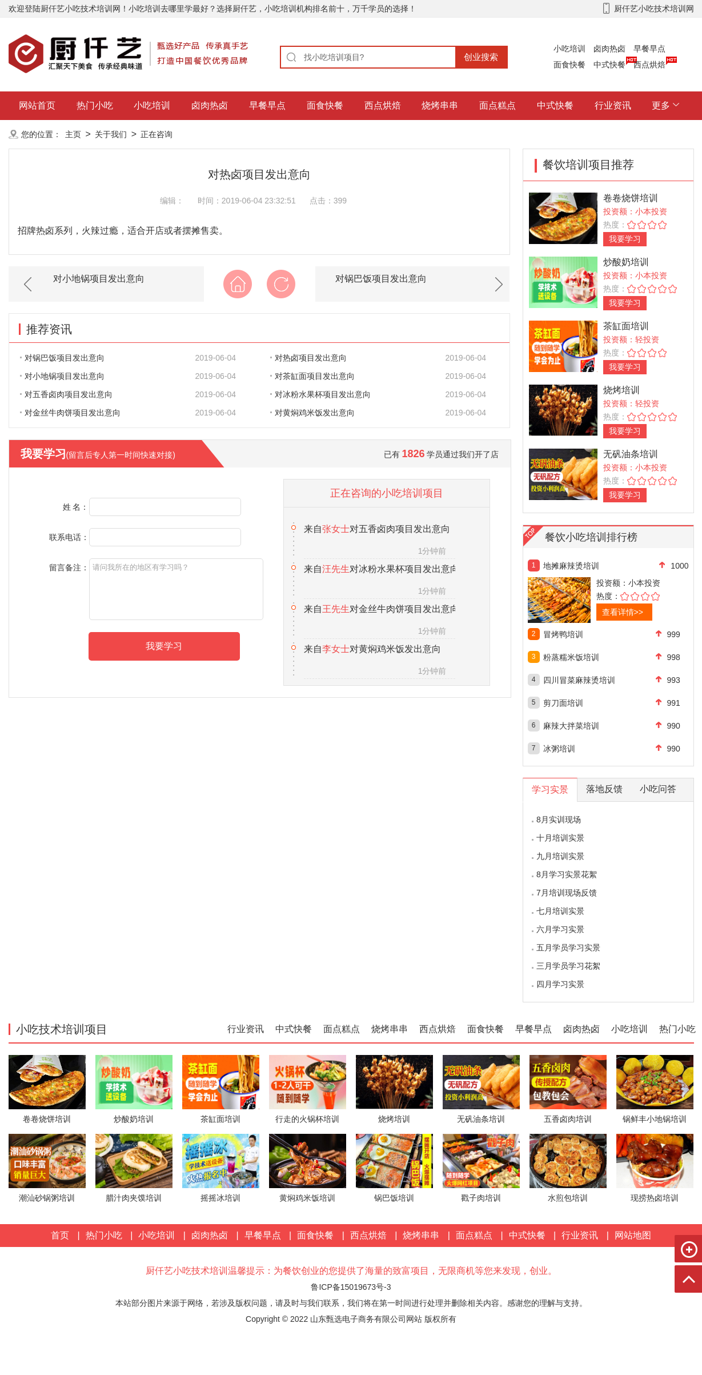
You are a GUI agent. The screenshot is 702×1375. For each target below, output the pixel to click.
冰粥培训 (559, 748)
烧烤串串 (440, 105)
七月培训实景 (560, 911)
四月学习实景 (560, 984)
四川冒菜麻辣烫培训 (579, 680)
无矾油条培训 (630, 454)
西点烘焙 (649, 64)
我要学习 (625, 238)
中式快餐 (609, 64)
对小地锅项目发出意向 (99, 278)
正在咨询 (157, 134)
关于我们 (111, 134)
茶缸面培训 (626, 326)
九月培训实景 (560, 856)
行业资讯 (613, 105)
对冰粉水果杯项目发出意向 (320, 394)
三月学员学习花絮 (568, 965)
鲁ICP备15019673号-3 (351, 1287)
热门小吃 (95, 105)
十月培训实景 (560, 837)
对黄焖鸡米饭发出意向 (312, 412)
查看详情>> (622, 612)
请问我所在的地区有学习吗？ (176, 589)
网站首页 (37, 105)
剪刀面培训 (563, 703)
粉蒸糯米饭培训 (571, 657)
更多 (661, 105)
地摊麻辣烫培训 (571, 565)
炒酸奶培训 (626, 262)
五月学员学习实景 (568, 947)
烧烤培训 (621, 390)
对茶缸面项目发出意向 (312, 376)
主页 (73, 134)
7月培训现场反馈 (566, 892)
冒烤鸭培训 (563, 634)
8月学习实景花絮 (566, 874)
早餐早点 (649, 48)
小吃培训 (569, 48)
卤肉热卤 (609, 48)
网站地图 (633, 1235)
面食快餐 (569, 64)
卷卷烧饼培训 (630, 198)
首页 (60, 1235)
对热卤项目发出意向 (308, 357)
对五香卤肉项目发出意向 (66, 394)
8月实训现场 (558, 819)
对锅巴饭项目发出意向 (381, 278)
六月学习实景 (560, 929)
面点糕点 (497, 105)
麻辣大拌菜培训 (571, 725)
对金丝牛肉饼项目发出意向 (70, 412)
